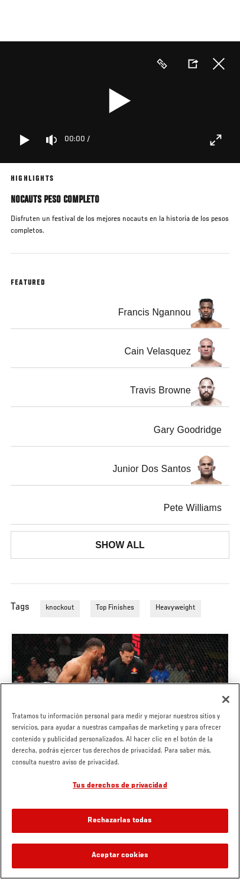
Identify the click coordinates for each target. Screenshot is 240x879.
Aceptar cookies (120, 856)
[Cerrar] (226, 699)
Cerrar (219, 64)
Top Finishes (115, 608)
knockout (60, 608)
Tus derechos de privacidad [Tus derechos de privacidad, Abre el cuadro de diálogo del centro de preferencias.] (120, 786)
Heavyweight (175, 608)
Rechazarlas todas (119, 821)
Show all (119, 545)
